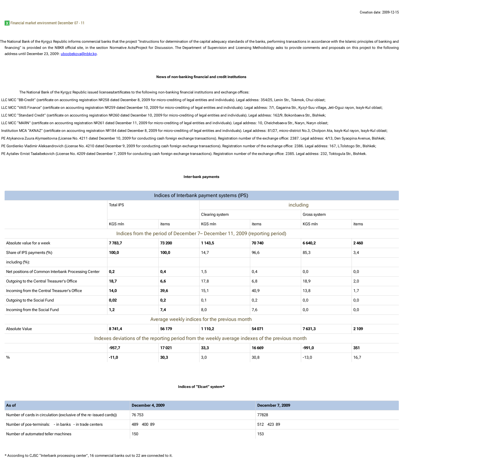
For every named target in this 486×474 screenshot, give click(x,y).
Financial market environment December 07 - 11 (47, 23)
